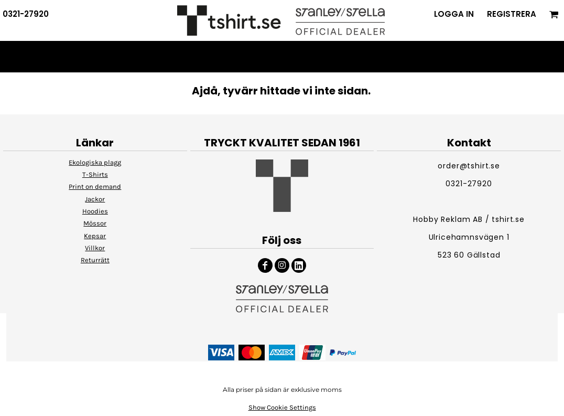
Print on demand (95, 186)
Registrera (511, 13)
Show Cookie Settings (282, 407)
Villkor (95, 248)
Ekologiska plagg (95, 162)
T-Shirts (95, 174)
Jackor (95, 199)
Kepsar (95, 236)
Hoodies (95, 211)
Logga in (454, 13)
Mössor (94, 223)
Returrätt (95, 260)
